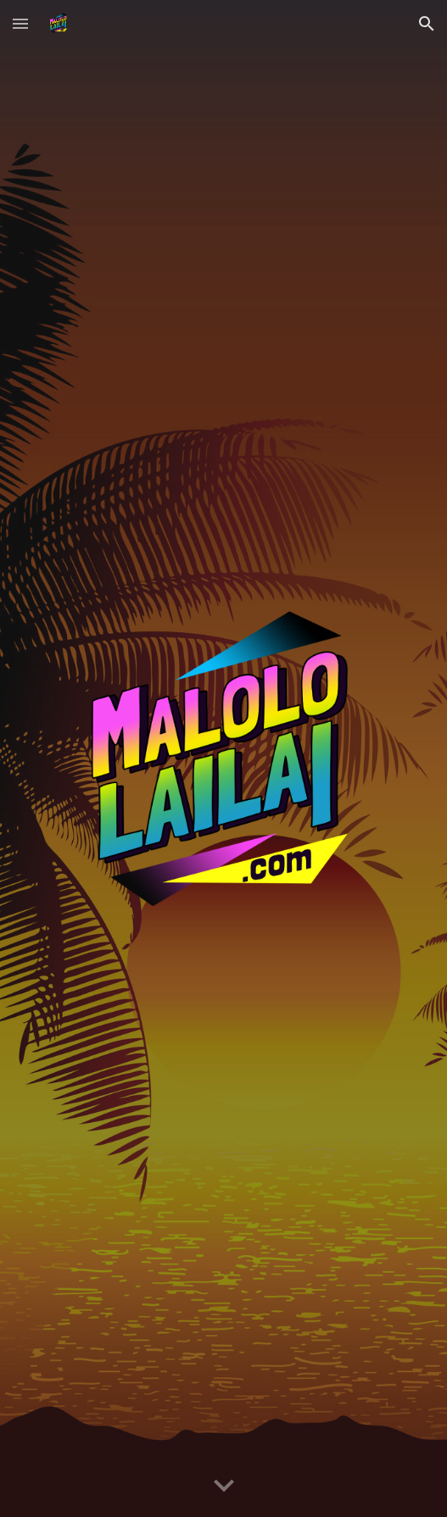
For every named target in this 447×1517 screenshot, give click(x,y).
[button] (20, 23)
